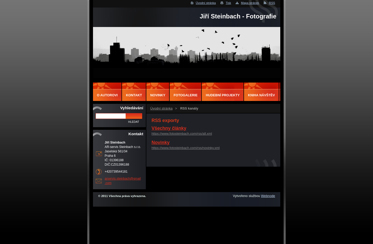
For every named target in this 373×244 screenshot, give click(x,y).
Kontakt (134, 95)
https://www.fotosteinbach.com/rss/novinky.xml (186, 148)
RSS (272, 2)
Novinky (161, 142)
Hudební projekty (223, 95)
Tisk (228, 2)
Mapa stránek (250, 2)
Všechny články (169, 128)
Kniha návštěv (261, 95)
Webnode (268, 196)
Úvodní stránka (206, 2)
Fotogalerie (185, 95)
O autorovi (107, 95)
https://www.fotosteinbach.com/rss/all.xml (182, 133)
